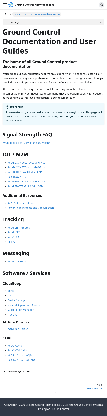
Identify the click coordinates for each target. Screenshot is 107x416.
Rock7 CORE (15, 345)
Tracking (12, 314)
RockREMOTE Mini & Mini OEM (25, 186)
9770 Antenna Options (21, 203)
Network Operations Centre (24, 305)
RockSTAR (13, 237)
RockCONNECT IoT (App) (22, 360)
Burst (11, 291)
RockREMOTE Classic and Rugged (27, 181)
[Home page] (5, 14)
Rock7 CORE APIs (17, 350)
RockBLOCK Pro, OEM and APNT (26, 172)
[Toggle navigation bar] (5, 4)
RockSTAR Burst (17, 261)
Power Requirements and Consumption (31, 207)
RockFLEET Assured (19, 227)
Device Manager (17, 300)
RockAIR (12, 242)
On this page (12, 22)
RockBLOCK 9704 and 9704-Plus (26, 167)
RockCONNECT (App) (20, 355)
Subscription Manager (21, 309)
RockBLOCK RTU (17, 177)
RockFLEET (14, 232)
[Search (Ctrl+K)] (101, 5)
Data (10, 295)
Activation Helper (18, 329)
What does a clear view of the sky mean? (26, 142)
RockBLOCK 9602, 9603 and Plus (26, 162)
